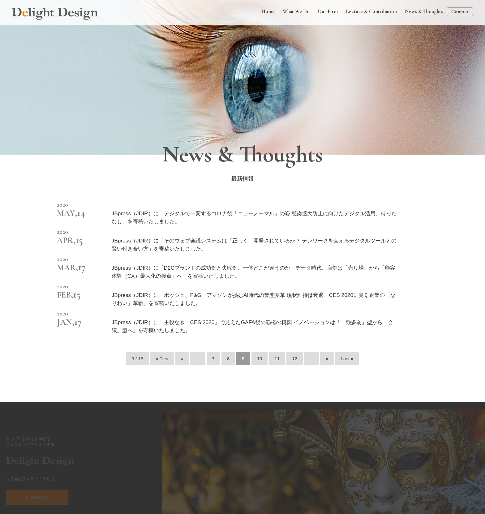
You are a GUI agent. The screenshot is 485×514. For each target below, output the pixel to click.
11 (277, 358)
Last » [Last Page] (347, 358)
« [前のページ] (182, 358)
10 (259, 358)
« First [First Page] (162, 358)
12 (294, 358)
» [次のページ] (327, 358)
